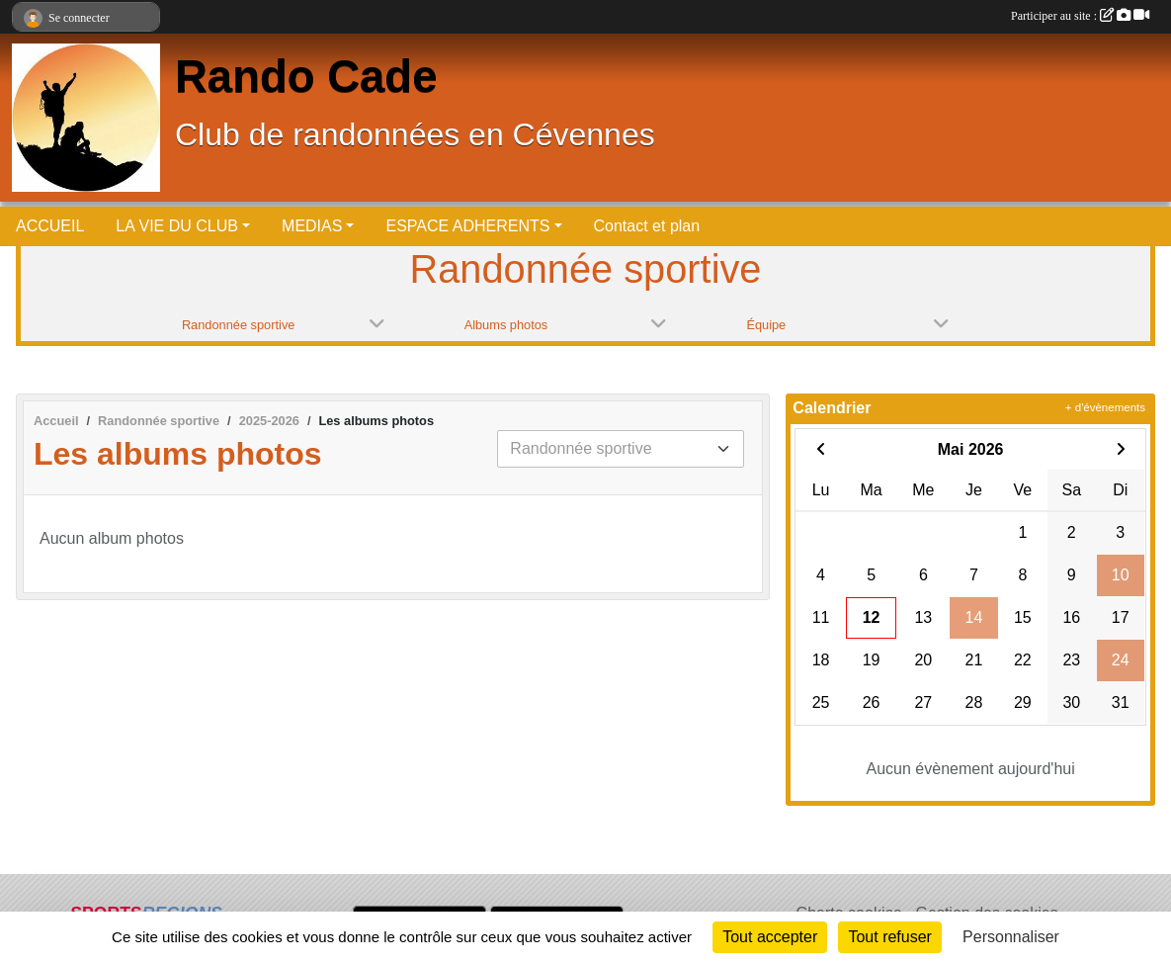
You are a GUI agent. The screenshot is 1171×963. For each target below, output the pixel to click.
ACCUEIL (50, 226)
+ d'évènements (1105, 407)
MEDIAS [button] (312, 226)
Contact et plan (647, 226)
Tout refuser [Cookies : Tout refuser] (889, 936)
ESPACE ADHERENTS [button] (467, 226)
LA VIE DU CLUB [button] (177, 226)
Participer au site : (1080, 16)
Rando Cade (306, 76)
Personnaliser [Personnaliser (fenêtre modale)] (1010, 936)
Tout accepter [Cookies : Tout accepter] (769, 936)
